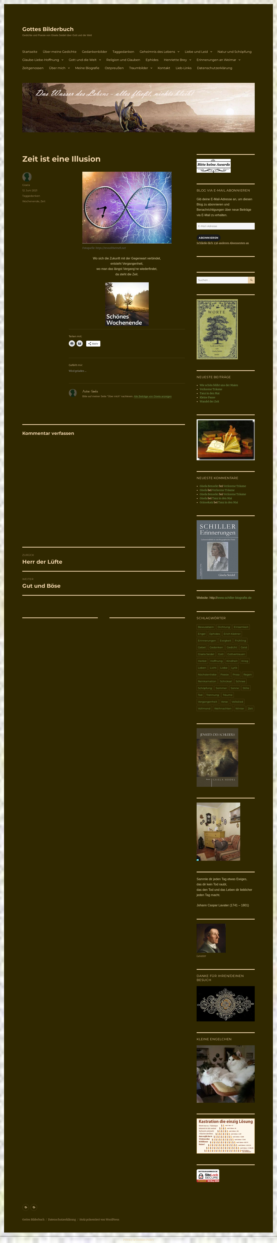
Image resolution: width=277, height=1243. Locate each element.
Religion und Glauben (123, 60)
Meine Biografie (87, 68)
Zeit (42, 201)
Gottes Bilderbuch (48, 29)
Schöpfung (205, 688)
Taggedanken (123, 52)
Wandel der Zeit (209, 401)
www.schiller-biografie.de (234, 597)
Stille (246, 688)
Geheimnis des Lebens (157, 52)
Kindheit (231, 660)
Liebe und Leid (196, 52)
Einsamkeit (241, 626)
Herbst (202, 660)
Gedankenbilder (94, 52)
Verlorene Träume (211, 389)
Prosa (236, 674)
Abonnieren (209, 237)
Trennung (212, 694)
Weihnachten (222, 708)
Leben (202, 667)
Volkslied (237, 701)
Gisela (26, 184)
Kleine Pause (207, 397)
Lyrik (234, 667)
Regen (247, 674)
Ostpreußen (114, 68)
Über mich (57, 68)
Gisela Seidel (206, 654)
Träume (227, 694)
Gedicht (232, 647)
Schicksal (226, 681)
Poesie (224, 674)
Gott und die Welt (83, 60)
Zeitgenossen (33, 68)
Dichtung (224, 626)
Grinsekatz (206, 502)
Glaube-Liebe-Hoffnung (40, 60)
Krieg (244, 660)
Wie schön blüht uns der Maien (219, 385)
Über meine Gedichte (60, 52)
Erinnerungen (207, 640)
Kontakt (164, 68)
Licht (213, 667)
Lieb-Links (184, 68)
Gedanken (216, 647)
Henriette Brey (175, 60)
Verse (224, 701)
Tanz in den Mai (209, 393)
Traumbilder (138, 68)
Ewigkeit (225, 640)
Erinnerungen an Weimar (216, 60)
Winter (239, 708)
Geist (244, 647)
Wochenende (30, 201)
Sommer (221, 688)
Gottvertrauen (236, 654)
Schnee (240, 681)
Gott (221, 654)
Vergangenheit (207, 701)
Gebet (202, 647)
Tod (200, 694)
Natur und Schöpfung (235, 52)
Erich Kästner (232, 633)
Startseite (29, 52)
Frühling (240, 640)
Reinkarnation (207, 681)
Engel (202, 633)
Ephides (152, 60)
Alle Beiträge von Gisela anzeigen (153, 396)
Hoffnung (216, 660)
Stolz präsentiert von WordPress (99, 1219)
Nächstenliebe (207, 674)
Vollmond (204, 708)
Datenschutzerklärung (214, 68)
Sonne (235, 688)
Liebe (223, 667)
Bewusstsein (206, 626)
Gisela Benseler (209, 486)
